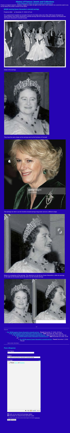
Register (22, 362)
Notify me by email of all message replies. (20, 423)
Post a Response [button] (23, 3)
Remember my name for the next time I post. (21, 425)
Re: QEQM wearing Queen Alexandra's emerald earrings (23, 332)
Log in (16, 362)
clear (44, 360)
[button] (29, 420)
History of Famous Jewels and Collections (40, 3)
